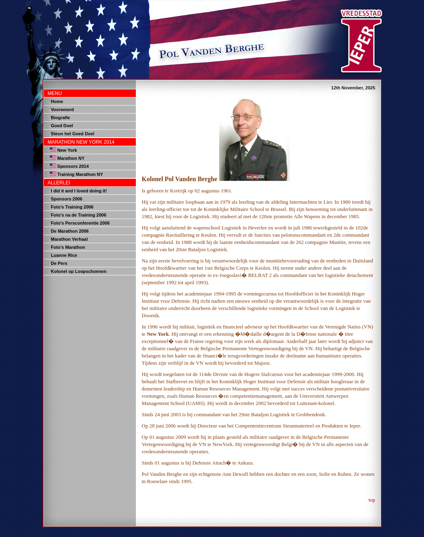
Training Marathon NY (80, 174)
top (372, 500)
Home (57, 101)
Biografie (60, 117)
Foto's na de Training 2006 (79, 215)
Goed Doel (62, 125)
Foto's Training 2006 (72, 206)
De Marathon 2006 (70, 231)
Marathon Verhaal (69, 239)
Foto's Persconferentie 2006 (80, 223)
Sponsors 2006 (66, 198)
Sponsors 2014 (73, 166)
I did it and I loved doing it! (79, 190)
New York (67, 150)
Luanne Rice (64, 255)
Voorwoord (62, 109)
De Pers (59, 263)
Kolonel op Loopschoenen (79, 271)
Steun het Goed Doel (72, 133)
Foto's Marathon (68, 247)
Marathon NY (71, 158)
